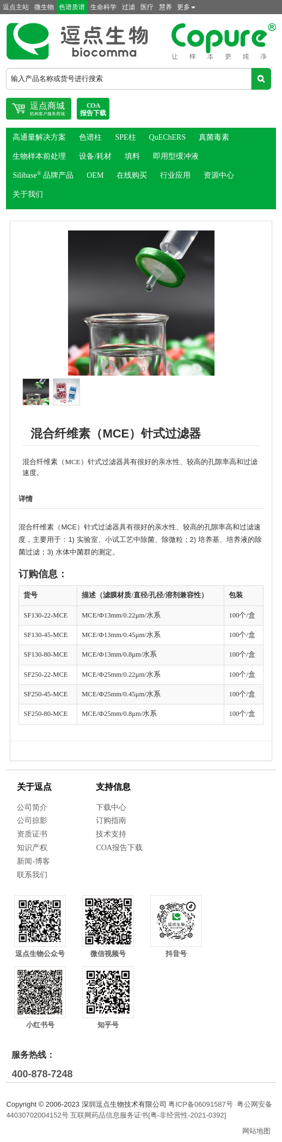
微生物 (44, 7)
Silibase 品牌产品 (43, 175)
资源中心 (219, 175)
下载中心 (111, 807)
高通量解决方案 (39, 137)
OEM (95, 175)
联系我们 (32, 875)
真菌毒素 (214, 137)
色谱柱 (90, 137)
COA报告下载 (119, 848)
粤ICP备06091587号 (200, 1104)
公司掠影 (32, 820)
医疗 (147, 7)
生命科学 (103, 7)
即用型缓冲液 (176, 156)
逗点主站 (16, 7)
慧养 (165, 7)
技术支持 (111, 834)
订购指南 (111, 820)
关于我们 (28, 194)
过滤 (128, 7)
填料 (132, 156)
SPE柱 (125, 137)
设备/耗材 (95, 156)
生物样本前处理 (39, 156)
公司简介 (32, 807)
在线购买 (132, 175)
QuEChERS (167, 137)
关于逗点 (34, 786)
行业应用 (175, 175)
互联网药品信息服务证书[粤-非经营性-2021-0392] (148, 1115)
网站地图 (256, 1131)
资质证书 (32, 834)
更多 (186, 7)
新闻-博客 (33, 861)
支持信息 (113, 786)
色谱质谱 (72, 7)
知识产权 (32, 848)
